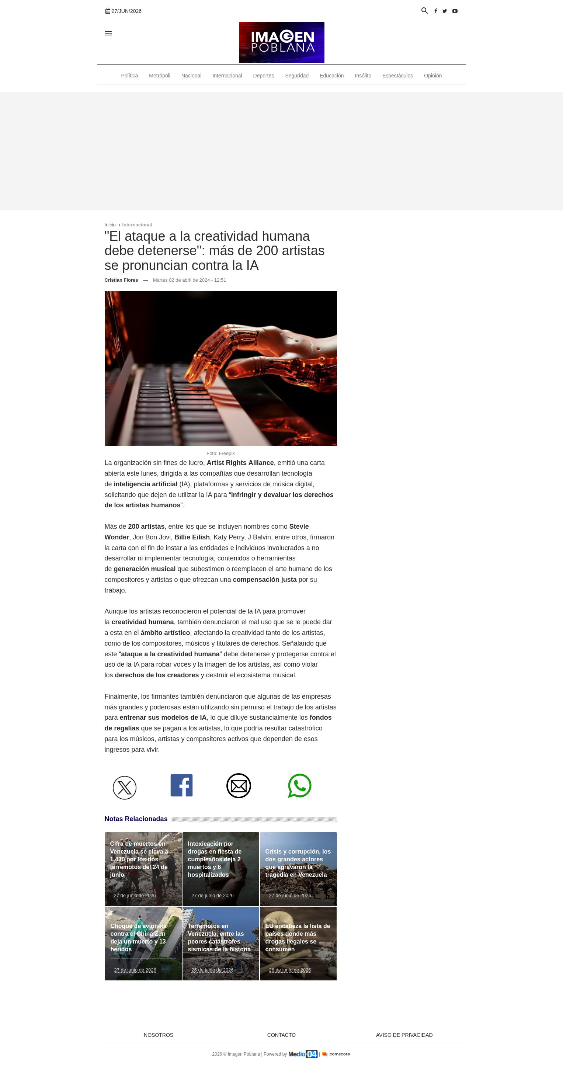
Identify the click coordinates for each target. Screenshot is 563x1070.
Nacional (191, 76)
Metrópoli (159, 76)
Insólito (363, 76)
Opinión (433, 76)
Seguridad (297, 76)
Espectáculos (397, 76)
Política (129, 76)
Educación (332, 76)
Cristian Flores (121, 280)
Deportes (263, 76)
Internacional (227, 76)
